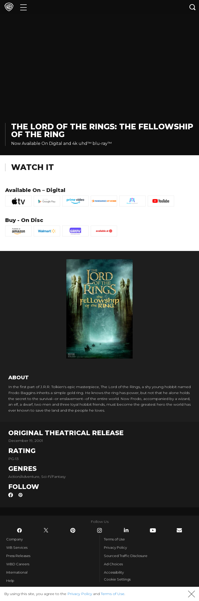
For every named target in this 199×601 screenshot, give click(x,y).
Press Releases (18, 556)
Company (14, 539)
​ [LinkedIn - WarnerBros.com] (126, 530)
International (16, 572)
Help (10, 580)
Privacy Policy (115, 547)
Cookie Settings (117, 579)
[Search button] (192, 7)
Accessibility (114, 572)
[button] (191, 594)
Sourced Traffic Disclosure (125, 556)
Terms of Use (114, 539)
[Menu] (23, 7)
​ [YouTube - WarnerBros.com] (153, 530)
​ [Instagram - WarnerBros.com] (99, 530)
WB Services (16, 547)
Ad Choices (113, 564)
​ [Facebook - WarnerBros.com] (19, 530)
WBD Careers (17, 564)
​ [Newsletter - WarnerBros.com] (179, 530)
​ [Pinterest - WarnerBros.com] (73, 530)
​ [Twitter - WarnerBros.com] (46, 530)
